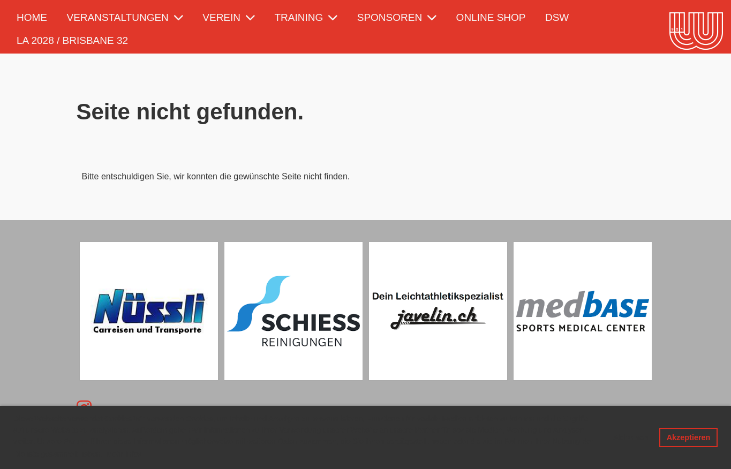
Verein (228, 17)
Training (306, 17)
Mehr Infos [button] (123, 454)
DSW (557, 17)
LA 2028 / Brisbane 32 (72, 40)
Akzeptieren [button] (689, 437)
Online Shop (491, 17)
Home (32, 17)
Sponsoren (396, 17)
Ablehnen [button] (631, 437)
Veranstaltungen (124, 17)
